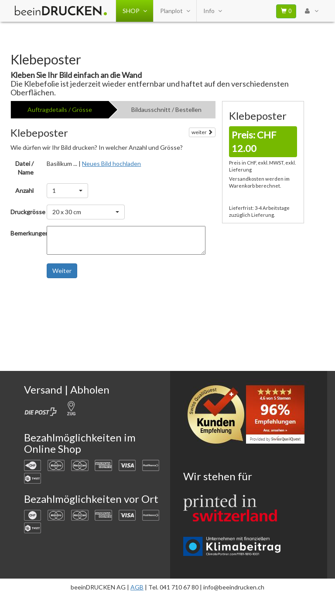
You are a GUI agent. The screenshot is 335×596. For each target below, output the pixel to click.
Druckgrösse (25, 212)
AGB (137, 587)
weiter (202, 132)
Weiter (62, 270)
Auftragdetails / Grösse (59, 109)
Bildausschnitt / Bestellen (166, 109)
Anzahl (24, 190)
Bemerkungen (25, 233)
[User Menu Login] (311, 11)
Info (212, 11)
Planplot (175, 11)
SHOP (135, 11)
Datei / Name (24, 168)
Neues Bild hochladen (111, 163)
